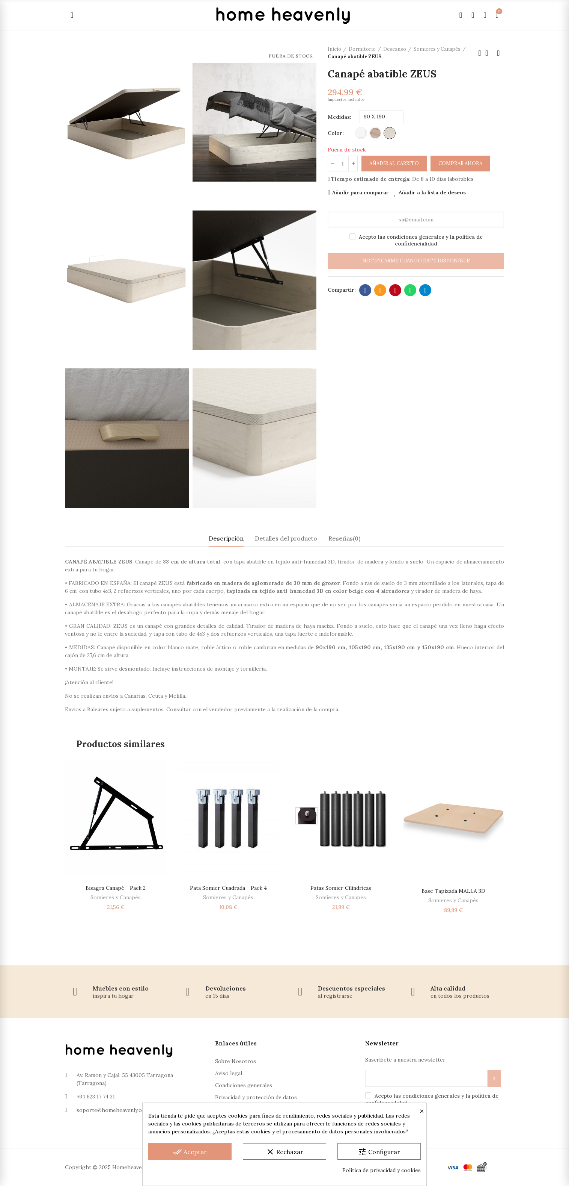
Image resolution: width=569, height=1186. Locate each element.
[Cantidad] (343, 163)
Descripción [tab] (226, 538)
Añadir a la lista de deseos (432, 192)
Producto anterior (479, 53)
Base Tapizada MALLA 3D (453, 891)
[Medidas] (381, 117)
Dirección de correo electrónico (380, 290)
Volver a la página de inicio (489, 53)
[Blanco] (361, 133)
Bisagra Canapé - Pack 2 (116, 888)
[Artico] (390, 133)
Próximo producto (498, 53)
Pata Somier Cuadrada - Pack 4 (228, 888)
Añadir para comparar (360, 192)
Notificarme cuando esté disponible (416, 260)
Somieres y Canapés (115, 897)
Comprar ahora (460, 163)
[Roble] (375, 133)
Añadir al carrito (394, 163)
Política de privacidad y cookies (381, 1170)
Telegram (425, 290)
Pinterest (395, 290)
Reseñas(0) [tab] (344, 538)
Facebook (365, 290)
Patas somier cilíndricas (340, 888)
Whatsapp (410, 290)
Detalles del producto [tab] (286, 538)
